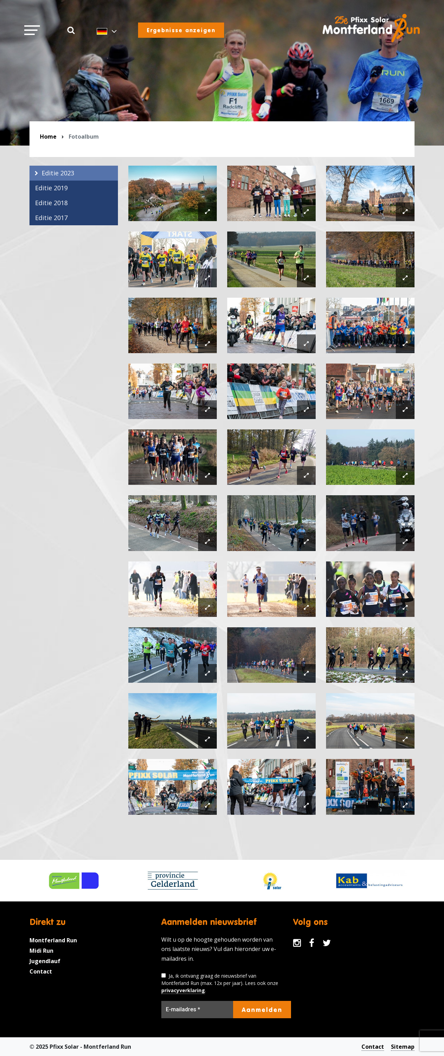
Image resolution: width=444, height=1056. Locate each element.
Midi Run (41, 950)
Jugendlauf (44, 961)
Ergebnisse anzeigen (181, 30)
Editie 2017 (51, 217)
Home (48, 136)
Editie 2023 (58, 173)
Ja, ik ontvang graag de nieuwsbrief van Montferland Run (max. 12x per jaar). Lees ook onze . (219, 983)
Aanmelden (262, 1009)
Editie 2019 (51, 188)
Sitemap (403, 1046)
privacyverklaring (183, 990)
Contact (40, 971)
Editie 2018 (51, 203)
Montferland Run (53, 940)
